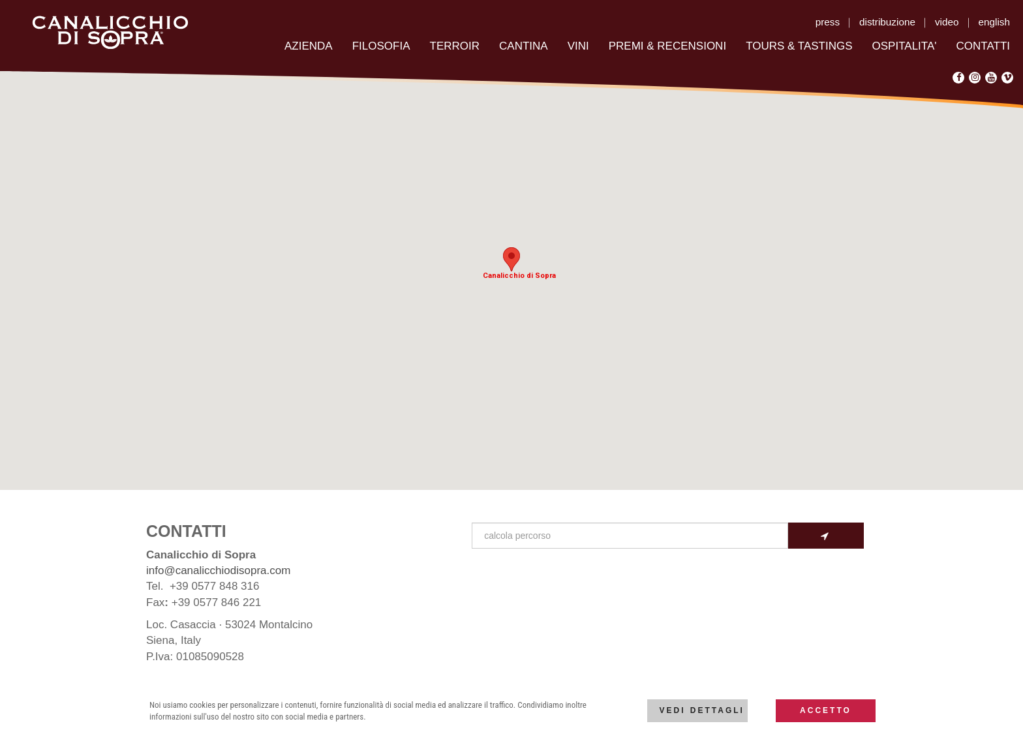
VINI (578, 46)
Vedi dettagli (701, 710)
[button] (511, 259)
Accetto (825, 710)
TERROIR (455, 46)
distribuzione (887, 21)
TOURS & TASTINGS (799, 46)
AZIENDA (308, 46)
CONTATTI (983, 46)
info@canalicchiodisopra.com (218, 570)
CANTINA (523, 46)
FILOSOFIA (381, 46)
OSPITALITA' (904, 46)
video (947, 21)
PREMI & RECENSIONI (667, 46)
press (828, 21)
